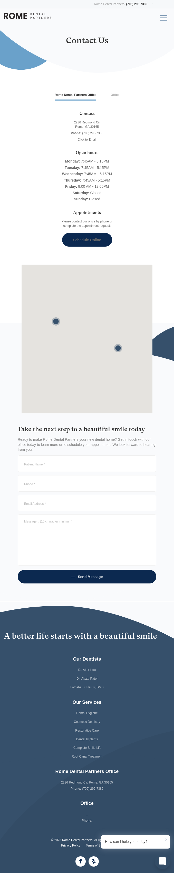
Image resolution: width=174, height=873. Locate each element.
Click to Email (87, 139)
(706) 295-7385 (136, 4)
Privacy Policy (70, 845)
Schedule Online (87, 240)
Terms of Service (97, 845)
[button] (56, 321)
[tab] (75, 95)
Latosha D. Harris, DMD (87, 687)
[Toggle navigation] (163, 19)
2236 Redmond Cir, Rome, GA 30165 (87, 782)
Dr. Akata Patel (87, 678)
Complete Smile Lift (87, 748)
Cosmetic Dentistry (87, 722)
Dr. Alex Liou (87, 670)
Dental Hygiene (87, 713)
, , (87, 814)
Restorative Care (87, 730)
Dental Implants (87, 739)
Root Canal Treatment (87, 756)
